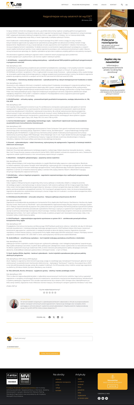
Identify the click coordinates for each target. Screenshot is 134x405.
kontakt (113, 5)
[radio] (44, 292)
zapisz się (112, 386)
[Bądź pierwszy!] (53, 338)
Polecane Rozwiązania (81, 5)
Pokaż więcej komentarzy (49, 353)
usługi (103, 5)
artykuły (64, 5)
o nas (95, 5)
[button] (49, 317)
